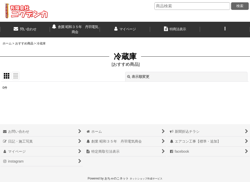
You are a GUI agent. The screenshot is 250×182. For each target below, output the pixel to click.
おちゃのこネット (116, 178)
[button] (225, 29)
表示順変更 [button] (138, 77)
